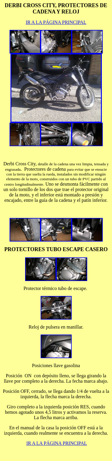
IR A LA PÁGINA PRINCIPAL (56, 22)
